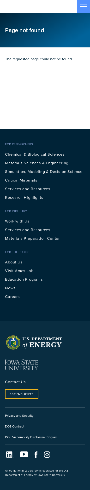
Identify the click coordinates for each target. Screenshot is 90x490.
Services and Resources (27, 188)
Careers (12, 296)
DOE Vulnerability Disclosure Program (31, 437)
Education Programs (24, 279)
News (10, 288)
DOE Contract (14, 426)
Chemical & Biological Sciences (35, 154)
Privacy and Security (19, 415)
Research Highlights (24, 197)
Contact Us (15, 381)
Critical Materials (21, 180)
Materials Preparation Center (32, 238)
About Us (14, 262)
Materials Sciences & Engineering (36, 162)
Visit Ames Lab (19, 270)
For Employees (21, 394)
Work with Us (17, 221)
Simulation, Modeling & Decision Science (44, 171)
